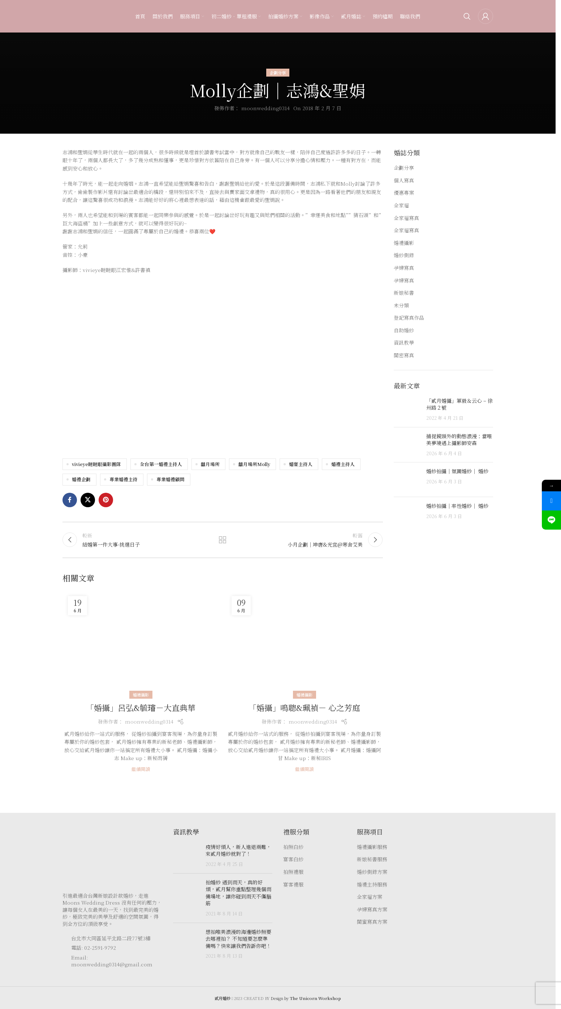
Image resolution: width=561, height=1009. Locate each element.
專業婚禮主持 (123, 479)
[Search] (467, 16)
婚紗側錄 (404, 255)
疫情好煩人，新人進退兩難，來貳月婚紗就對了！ (238, 850)
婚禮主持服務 (372, 884)
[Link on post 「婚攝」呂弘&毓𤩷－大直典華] (140, 643)
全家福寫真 (406, 218)
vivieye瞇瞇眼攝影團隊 (96, 464)
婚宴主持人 (300, 464)
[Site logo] (76, 15)
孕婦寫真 (404, 267)
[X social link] (88, 500)
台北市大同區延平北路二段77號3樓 (111, 938)
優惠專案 (404, 192)
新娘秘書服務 (372, 859)
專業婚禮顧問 (170, 479)
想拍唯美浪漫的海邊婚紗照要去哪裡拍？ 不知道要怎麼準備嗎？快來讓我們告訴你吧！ (238, 938)
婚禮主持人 (343, 464)
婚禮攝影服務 (372, 847)
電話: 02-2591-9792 (93, 947)
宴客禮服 (293, 884)
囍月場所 (210, 464)
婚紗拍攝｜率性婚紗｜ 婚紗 (457, 505)
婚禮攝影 (141, 695)
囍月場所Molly (254, 464)
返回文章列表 (222, 539)
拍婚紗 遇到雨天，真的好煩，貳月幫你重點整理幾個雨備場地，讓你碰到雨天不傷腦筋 (238, 893)
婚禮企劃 (81, 479)
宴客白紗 (293, 859)
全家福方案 (369, 896)
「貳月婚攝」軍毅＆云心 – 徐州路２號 (459, 404)
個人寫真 (404, 180)
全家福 (401, 205)
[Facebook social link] (69, 500)
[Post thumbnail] (407, 409)
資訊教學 (404, 342)
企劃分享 (278, 73)
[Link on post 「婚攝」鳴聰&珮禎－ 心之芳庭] (304, 643)
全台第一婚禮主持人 (161, 464)
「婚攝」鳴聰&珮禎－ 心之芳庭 (304, 707)
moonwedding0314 (265, 108)
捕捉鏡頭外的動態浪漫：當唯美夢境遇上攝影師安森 (459, 439)
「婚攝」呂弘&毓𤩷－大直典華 (140, 707)
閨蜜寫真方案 (372, 921)
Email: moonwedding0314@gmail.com (111, 961)
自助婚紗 (404, 330)
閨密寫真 (404, 355)
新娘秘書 (404, 292)
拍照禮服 (293, 871)
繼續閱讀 (140, 769)
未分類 (401, 305)
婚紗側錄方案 (372, 871)
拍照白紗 (293, 847)
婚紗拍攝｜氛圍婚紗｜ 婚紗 (457, 471)
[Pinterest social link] (106, 500)
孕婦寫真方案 (372, 909)
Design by (306, 998)
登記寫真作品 (409, 317)
